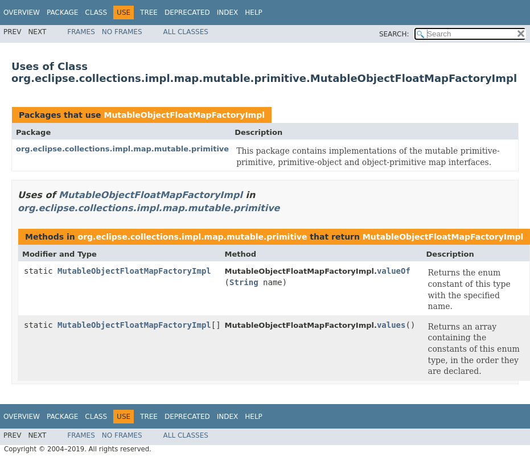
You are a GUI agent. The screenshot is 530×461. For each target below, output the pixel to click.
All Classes (185, 32)
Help (253, 13)
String (243, 282)
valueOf (393, 270)
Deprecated (187, 13)
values (391, 325)
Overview (21, 13)
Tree (149, 13)
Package (62, 13)
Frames (81, 32)
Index (228, 13)
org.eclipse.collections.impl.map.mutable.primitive (122, 149)
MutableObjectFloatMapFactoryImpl (184, 115)
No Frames (122, 32)
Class (96, 13)
